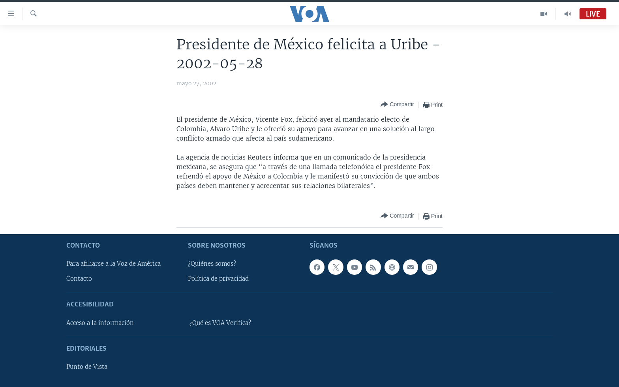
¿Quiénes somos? (212, 263)
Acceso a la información (100, 323)
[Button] (397, 105)
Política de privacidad (218, 278)
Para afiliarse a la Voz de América (113, 263)
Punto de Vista (86, 366)
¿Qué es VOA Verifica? (220, 323)
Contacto (79, 278)
